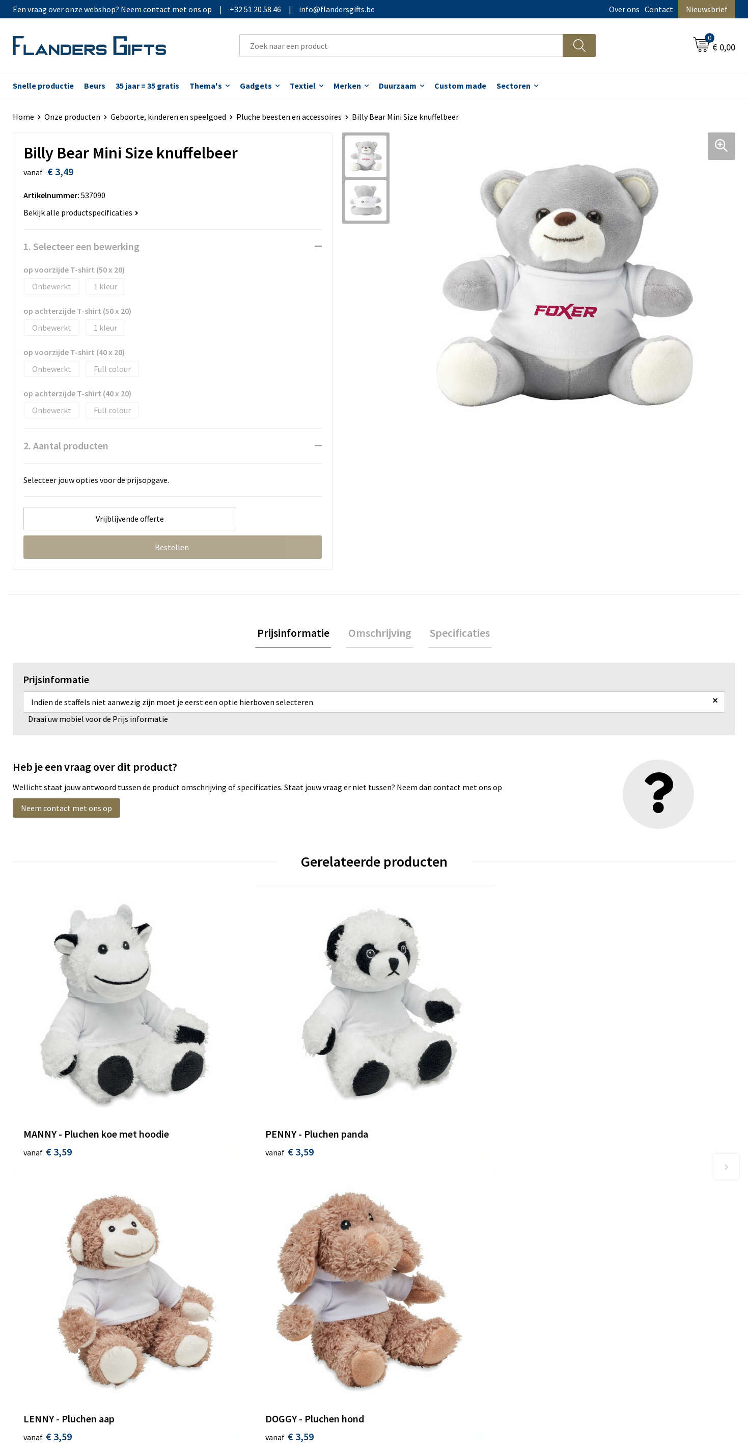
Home (23, 117)
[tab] (297, 634)
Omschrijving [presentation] (379, 634)
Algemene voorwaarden (607, 1186)
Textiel (303, 85)
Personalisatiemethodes (429, 1233)
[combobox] (401, 45)
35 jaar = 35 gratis (147, 85)
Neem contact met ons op (66, 809)
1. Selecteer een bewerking (81, 246)
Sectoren (513, 85)
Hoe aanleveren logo (422, 1248)
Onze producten (72, 117)
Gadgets (256, 85)
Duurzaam (398, 85)
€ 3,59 (47, 1092)
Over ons (624, 9)
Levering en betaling (422, 1202)
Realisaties (405, 1186)
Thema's (205, 85)
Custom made (460, 85)
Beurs (94, 85)
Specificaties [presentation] (457, 634)
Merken (347, 85)
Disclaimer (584, 1233)
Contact (659, 9)
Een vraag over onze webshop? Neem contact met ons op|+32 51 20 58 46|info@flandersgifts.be (194, 9)
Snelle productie (43, 85)
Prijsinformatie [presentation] (297, 634)
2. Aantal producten (65, 445)
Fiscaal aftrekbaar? (419, 1217)
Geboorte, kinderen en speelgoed (168, 117)
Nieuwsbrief (707, 9)
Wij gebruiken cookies (603, 1202)
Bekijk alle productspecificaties (80, 212)
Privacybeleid (589, 1217)
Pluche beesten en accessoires (289, 117)
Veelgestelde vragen (242, 1217)
